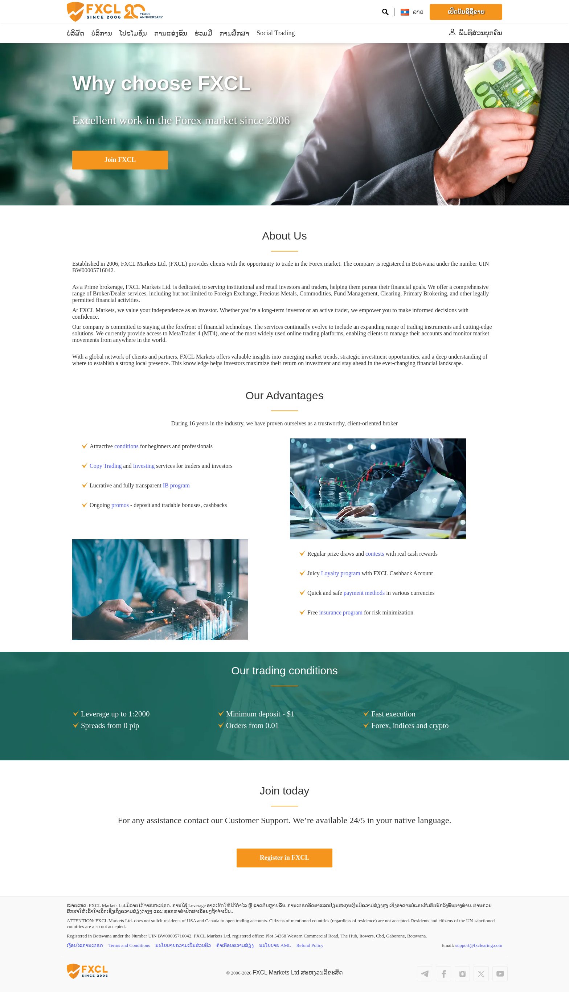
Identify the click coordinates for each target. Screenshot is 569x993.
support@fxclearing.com (478, 946)
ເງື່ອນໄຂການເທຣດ (85, 946)
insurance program (341, 613)
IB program (176, 486)
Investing (144, 466)
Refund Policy (310, 946)
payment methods (364, 593)
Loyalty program (340, 574)
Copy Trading (106, 466)
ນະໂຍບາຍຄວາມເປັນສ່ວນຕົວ (183, 946)
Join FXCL (120, 160)
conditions (126, 447)
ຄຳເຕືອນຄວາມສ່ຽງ (235, 946)
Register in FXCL (285, 858)
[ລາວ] (418, 12)
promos (120, 505)
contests (374, 554)
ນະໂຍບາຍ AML (275, 946)
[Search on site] (385, 13)
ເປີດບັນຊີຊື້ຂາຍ (466, 12)
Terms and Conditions (129, 946)
